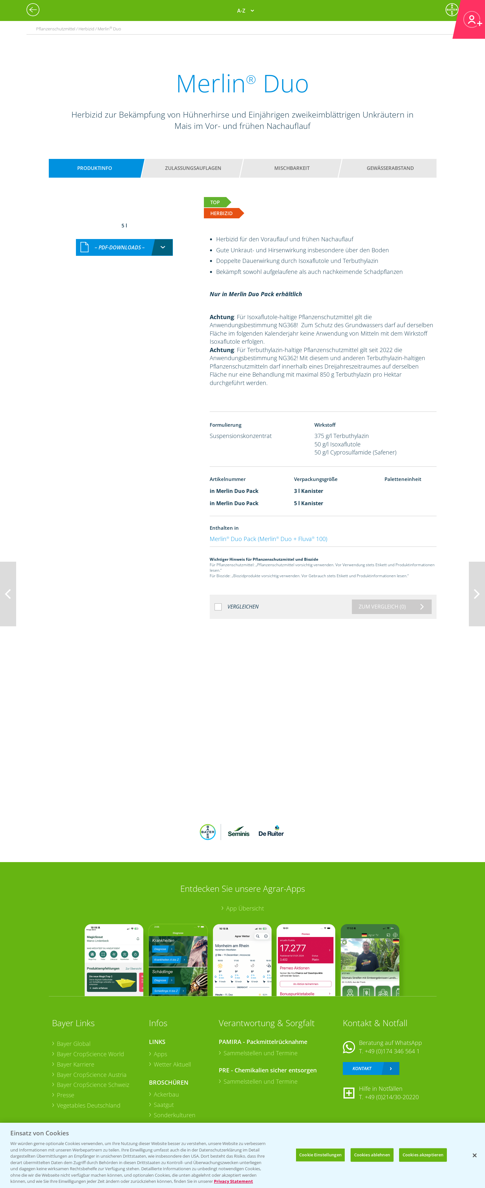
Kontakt (362, 1068)
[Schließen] (475, 1155)
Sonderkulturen (174, 1115)
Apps (160, 1054)
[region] (242, 1155)
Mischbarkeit (292, 168)
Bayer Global (73, 1043)
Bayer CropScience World (90, 1054)
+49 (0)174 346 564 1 (392, 1051)
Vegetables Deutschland (89, 1105)
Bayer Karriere (75, 1064)
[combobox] (124, 247)
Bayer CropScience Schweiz (93, 1085)
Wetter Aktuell (172, 1064)
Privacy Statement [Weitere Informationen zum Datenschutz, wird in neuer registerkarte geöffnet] (233, 1181)
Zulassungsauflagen (193, 168)
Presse (65, 1095)
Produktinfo (94, 168)
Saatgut (164, 1105)
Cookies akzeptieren (423, 1155)
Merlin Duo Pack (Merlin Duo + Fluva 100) (268, 539)
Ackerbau (166, 1094)
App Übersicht (245, 908)
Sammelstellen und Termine (261, 1053)
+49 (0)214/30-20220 (392, 1097)
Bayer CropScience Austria (92, 1075)
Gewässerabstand (390, 168)
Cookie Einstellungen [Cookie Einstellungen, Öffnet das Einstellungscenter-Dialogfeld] (320, 1155)
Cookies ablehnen (372, 1155)
